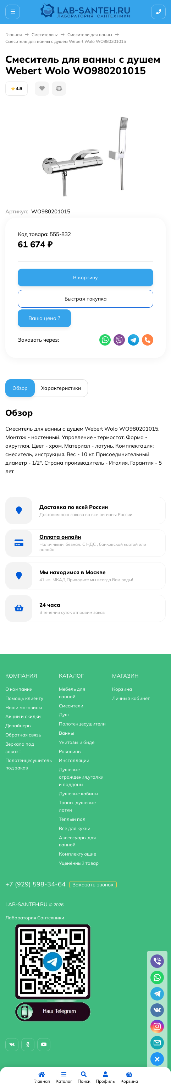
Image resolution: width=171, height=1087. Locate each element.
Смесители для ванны (89, 34)
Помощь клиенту (24, 698)
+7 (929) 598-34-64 (35, 884)
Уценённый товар (79, 863)
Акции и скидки (23, 716)
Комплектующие (77, 854)
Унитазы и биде (76, 742)
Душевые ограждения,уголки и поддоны (81, 777)
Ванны (66, 733)
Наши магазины (23, 707)
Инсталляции (74, 760)
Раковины (70, 751)
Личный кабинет (131, 698)
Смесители (43, 34)
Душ (64, 714)
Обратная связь (23, 735)
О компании (19, 689)
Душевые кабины (78, 793)
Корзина (122, 689)
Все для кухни (74, 828)
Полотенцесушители (82, 724)
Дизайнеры (18, 725)
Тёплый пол (72, 819)
